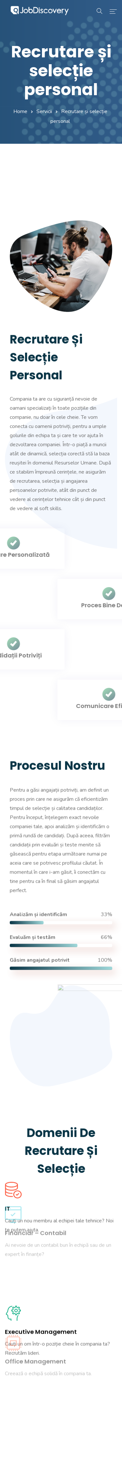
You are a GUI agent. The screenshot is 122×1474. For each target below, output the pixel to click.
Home (20, 111)
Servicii (44, 111)
